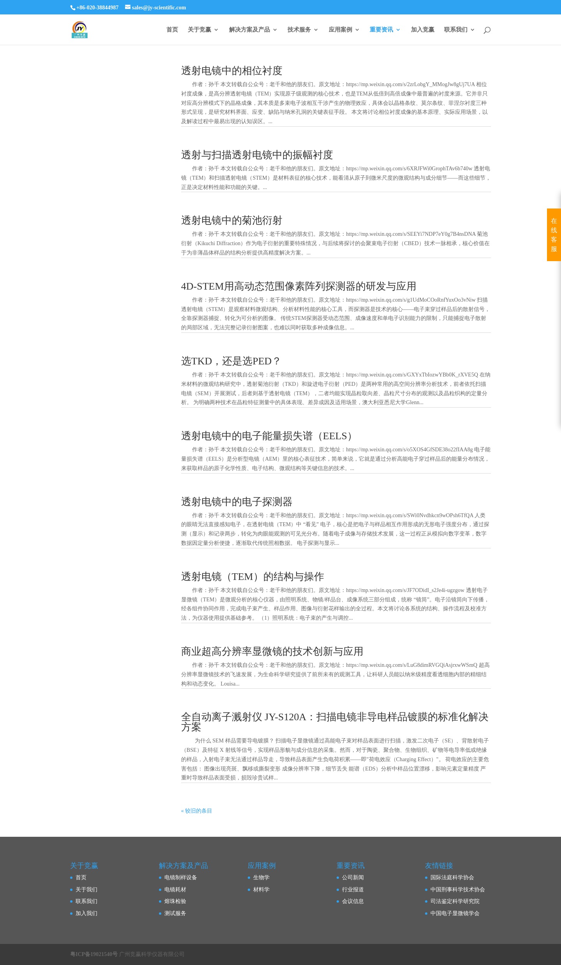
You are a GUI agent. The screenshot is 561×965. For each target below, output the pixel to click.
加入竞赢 (422, 30)
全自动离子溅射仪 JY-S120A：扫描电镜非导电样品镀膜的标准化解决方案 (335, 722)
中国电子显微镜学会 (455, 913)
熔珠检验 (175, 901)
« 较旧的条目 (197, 811)
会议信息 (353, 901)
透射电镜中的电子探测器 (237, 501)
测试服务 (175, 913)
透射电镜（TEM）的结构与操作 (252, 576)
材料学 (261, 890)
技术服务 (299, 30)
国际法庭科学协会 (452, 877)
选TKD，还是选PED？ (231, 361)
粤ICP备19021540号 (94, 954)
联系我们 (456, 30)
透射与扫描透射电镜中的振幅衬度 (257, 155)
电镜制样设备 (180, 877)
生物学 (261, 877)
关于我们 (86, 890)
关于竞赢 (199, 30)
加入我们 (86, 913)
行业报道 (353, 890)
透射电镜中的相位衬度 (231, 70)
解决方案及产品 (249, 30)
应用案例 (340, 30)
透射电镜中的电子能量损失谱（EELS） (269, 436)
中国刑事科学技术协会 (457, 890)
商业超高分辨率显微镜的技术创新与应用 (272, 651)
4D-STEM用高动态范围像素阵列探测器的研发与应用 (298, 286)
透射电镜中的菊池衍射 (231, 220)
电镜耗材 (175, 890)
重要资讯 (381, 30)
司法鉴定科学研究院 (455, 901)
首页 (172, 30)
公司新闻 (353, 877)
